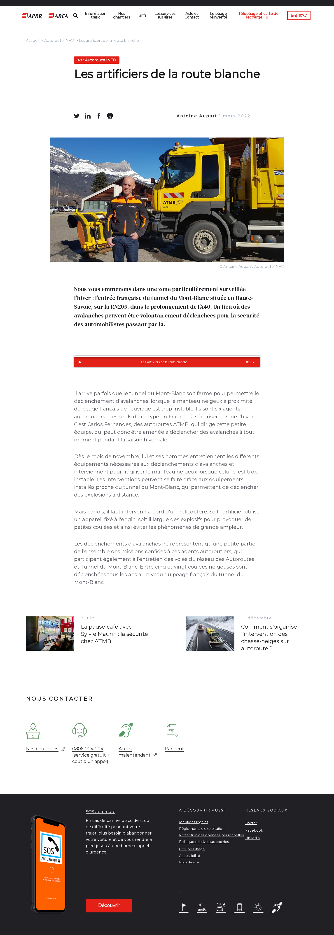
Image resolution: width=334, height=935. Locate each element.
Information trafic (95, 15)
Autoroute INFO (59, 40)
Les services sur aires (164, 15)
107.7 (303, 15)
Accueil (32, 40)
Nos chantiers (121, 15)
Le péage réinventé (218, 15)
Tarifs (141, 15)
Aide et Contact (192, 15)
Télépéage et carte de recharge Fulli (258, 15)
